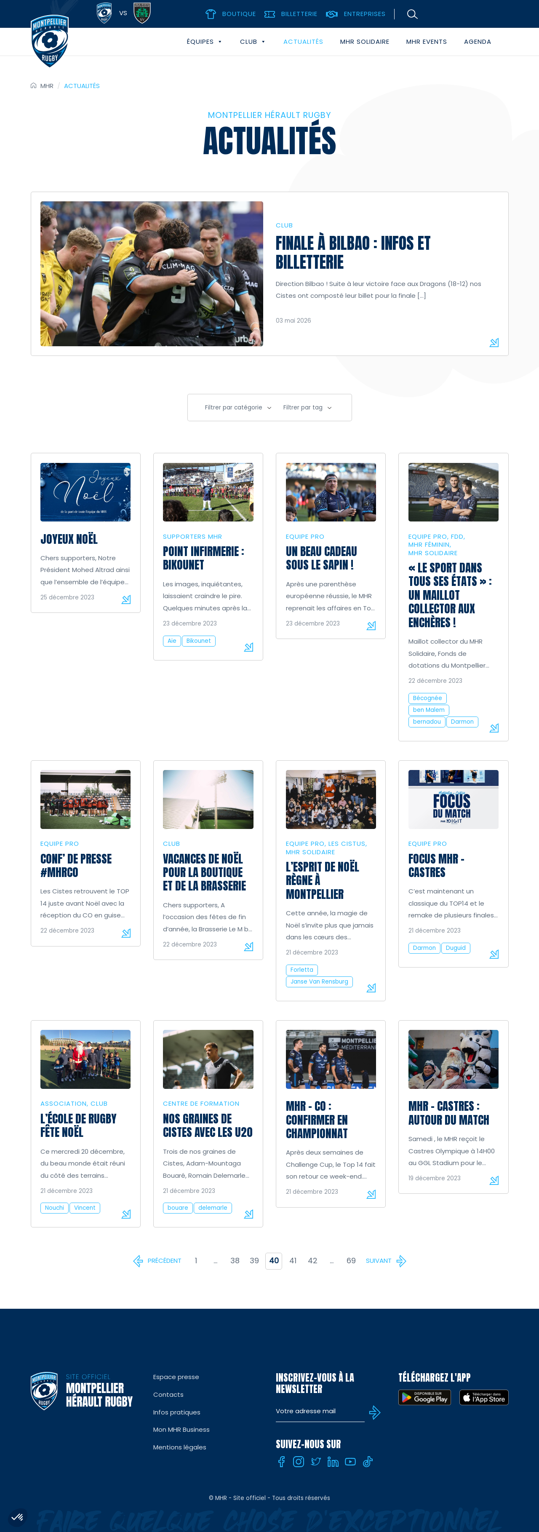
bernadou (427, 722)
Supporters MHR (192, 536)
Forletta (302, 970)
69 (351, 1260)
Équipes (205, 41)
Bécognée (427, 698)
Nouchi (54, 1208)
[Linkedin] (333, 1461)
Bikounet (199, 641)
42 (313, 1260)
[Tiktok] (367, 1461)
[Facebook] (281, 1461)
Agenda (477, 41)
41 (292, 1260)
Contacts (168, 1394)
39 (254, 1260)
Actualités (303, 41)
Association (63, 1103)
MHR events (426, 41)
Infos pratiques (176, 1412)
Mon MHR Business (181, 1429)
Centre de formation (201, 1103)
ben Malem (429, 710)
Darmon (462, 722)
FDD (457, 536)
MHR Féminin (429, 544)
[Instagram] (298, 1461)
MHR (46, 85)
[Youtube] (350, 1461)
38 (235, 1260)
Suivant (379, 1260)
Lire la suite (125, 599)
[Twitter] (315, 1461)
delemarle (212, 1208)
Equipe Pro (305, 536)
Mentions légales (179, 1447)
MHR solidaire (365, 41)
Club (253, 41)
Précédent (164, 1260)
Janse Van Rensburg (319, 982)
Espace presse (176, 1376)
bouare (178, 1208)
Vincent (85, 1208)
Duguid (456, 948)
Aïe (172, 641)
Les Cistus (347, 843)
